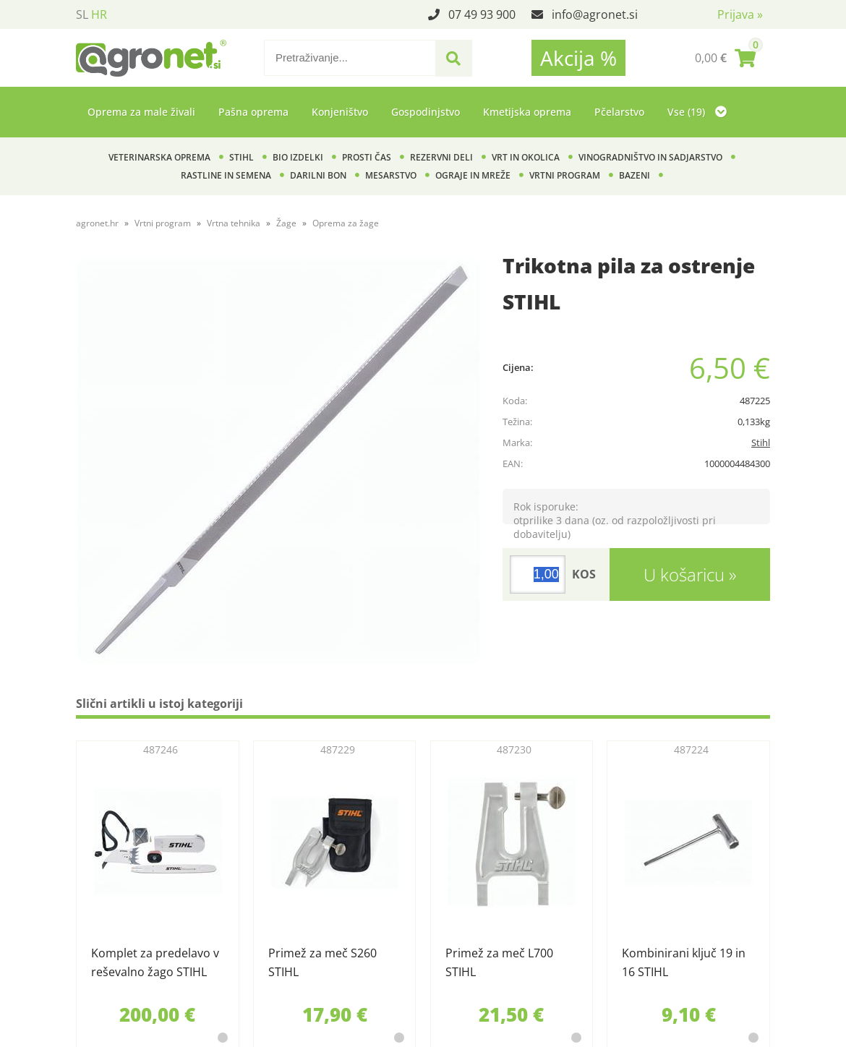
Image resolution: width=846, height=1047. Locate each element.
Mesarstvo (390, 175)
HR (99, 14)
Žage (286, 223)
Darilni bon (318, 175)
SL (82, 14)
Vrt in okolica (526, 157)
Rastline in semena (226, 175)
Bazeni (634, 175)
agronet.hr (97, 223)
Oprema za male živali (141, 112)
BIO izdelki (298, 157)
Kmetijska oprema (527, 112)
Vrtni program (564, 175)
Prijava (740, 14)
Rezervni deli (441, 157)
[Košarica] (725, 57)
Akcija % (578, 58)
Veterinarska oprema (159, 157)
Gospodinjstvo (425, 112)
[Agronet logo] (151, 58)
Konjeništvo (340, 112)
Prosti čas (366, 157)
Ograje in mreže (472, 175)
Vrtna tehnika (233, 223)
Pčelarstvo (619, 112)
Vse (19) (697, 112)
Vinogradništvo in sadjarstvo (650, 157)
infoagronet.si (595, 14)
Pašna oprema (253, 112)
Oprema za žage (345, 223)
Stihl (241, 157)
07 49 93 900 (482, 14)
